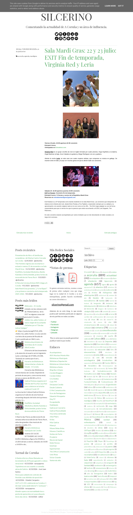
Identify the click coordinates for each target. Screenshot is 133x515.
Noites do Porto (56, 434)
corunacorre (88, 336)
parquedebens (88, 439)
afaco (114, 278)
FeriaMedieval (88, 368)
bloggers (101, 309)
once (114, 430)
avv (85, 298)
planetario (113, 439)
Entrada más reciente (25, 233)
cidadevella (88, 322)
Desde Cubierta (56, 387)
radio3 (86, 452)
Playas (100, 441)
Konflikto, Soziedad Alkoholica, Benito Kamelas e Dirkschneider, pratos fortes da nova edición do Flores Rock (31, 274)
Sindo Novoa (55, 443)
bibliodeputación (90, 306)
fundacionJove (109, 379)
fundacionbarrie (96, 379)
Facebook (55, 324)
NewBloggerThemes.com (83, 512)
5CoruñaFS (88, 272)
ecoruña (113, 347)
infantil (93, 390)
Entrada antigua (110, 233)
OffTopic (87, 430)
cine (109, 322)
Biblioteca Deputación (58, 361)
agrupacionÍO (88, 287)
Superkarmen (55, 449)
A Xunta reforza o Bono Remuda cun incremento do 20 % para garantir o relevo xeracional (31, 461)
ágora (104, 284)
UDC (88, 484)
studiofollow (111, 471)
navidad (107, 420)
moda (94, 411)
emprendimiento (109, 355)
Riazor (114, 455)
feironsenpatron (108, 366)
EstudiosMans (107, 360)
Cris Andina (54, 379)
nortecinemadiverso (90, 425)
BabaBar (96, 298)
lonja (85, 398)
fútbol (86, 385)
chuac (93, 319)
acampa (113, 272)
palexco (111, 436)
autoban (111, 295)
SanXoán (89, 468)
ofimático (98, 430)
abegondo (105, 272)
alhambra (99, 287)
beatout (86, 303)
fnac (112, 376)
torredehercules (91, 479)
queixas (100, 449)
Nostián (101, 425)
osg (92, 433)
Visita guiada (96, 487)
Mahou (99, 398)
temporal (113, 476)
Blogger (81, 510)
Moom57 (89, 414)
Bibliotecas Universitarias (60, 364)
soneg (92, 471)
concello (96, 330)
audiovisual (102, 295)
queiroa (93, 449)
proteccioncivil (100, 447)
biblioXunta (112, 306)
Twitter (54, 322)
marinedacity (111, 403)
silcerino (66, 16)
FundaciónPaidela (90, 382)
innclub (110, 390)
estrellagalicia (89, 360)
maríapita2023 (100, 403)
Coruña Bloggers (56, 373)
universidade (98, 484)
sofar (85, 471)
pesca (106, 439)
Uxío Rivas (54, 454)
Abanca (97, 272)
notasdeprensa (111, 425)
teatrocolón (88, 476)
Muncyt (53, 425)
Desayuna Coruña (56, 384)
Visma (105, 487)
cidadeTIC (110, 319)
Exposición (98, 363)
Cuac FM (53, 382)
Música (87, 419)
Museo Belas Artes (57, 428)
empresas (87, 358)
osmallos (101, 433)
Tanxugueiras (98, 474)
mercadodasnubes (105, 409)
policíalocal (98, 444)
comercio (111, 328)
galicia (92, 385)
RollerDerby (91, 457)
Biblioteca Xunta (56, 367)
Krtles (52, 419)
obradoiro (90, 428)
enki (97, 358)
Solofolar (53, 446)
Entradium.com (60, 147)
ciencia (100, 322)
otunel (108, 433)
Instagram (55, 327)
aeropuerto (106, 278)
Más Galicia (54, 422)
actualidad (111, 275)
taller (88, 474)
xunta (88, 490)
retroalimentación (103, 455)
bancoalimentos (89, 301)
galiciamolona (101, 385)
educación (101, 349)
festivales (87, 371)
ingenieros (101, 390)
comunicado (88, 330)
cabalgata (87, 311)
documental (112, 344)
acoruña (21, 56)
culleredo (87, 339)
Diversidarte (101, 344)
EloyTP (52, 399)
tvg (115, 482)
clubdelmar (103, 325)
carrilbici (86, 317)
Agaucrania (108, 281)
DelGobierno (91, 341)
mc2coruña (100, 406)
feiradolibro (92, 366)
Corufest (111, 333)
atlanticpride (89, 295)
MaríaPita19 (109, 401)
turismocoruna (106, 482)
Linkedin (54, 332)
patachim (99, 439)
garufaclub (112, 384)
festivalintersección (104, 371)
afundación (92, 281)
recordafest (88, 455)
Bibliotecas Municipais (58, 358)
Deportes (108, 341)
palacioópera (99, 436)
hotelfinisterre (109, 387)
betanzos (109, 303)
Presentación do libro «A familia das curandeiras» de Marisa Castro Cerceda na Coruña (30, 258)
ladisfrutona (88, 395)
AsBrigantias (107, 293)
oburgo (111, 428)
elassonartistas (90, 352)
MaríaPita (99, 401)
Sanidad (87, 465)
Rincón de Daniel (56, 440)
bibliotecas (103, 306)
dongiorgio (105, 347)
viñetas (86, 487)
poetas (86, 444)
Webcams (113, 487)
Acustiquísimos (55, 352)
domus (88, 347)
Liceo (112, 395)
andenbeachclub (89, 290)
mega (111, 406)
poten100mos (88, 447)
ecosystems (90, 350)
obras (100, 428)
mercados (87, 411)
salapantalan (88, 463)
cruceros (99, 336)
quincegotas (109, 449)
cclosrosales (110, 317)
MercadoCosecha (89, 409)
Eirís (112, 350)
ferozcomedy (101, 368)
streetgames (101, 471)
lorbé (92, 398)
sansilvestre (98, 465)
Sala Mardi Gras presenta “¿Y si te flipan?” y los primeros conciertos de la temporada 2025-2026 (31, 291)
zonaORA (103, 490)
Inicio (68, 233)
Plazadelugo (110, 441)
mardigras (33, 56)
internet (86, 393)
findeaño (89, 376)
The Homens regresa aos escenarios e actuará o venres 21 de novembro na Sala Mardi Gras (30, 266)
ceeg (85, 319)
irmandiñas (94, 393)
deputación (88, 344)
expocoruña (88, 363)
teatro (110, 474)
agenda (26, 56)
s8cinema (110, 457)
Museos (111, 417)
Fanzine (107, 363)
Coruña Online (55, 376)
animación (100, 290)
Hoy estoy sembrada (58, 414)
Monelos (101, 411)
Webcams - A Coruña (33, 306)
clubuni (112, 325)
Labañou (111, 393)
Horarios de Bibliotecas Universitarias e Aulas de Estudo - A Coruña (34, 364)
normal (108, 422)
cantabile (105, 311)
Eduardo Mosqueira (57, 396)
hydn (86, 390)
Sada (86, 460)
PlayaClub (90, 441)
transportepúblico (90, 482)
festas (110, 368)
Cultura (97, 338)
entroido (109, 358)
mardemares (110, 398)
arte (85, 293)
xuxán (96, 490)
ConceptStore (94, 333)
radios (93, 452)
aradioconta (110, 290)
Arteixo (94, 293)
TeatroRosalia (102, 476)
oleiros (106, 430)
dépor (100, 341)
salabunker (110, 460)
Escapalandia (55, 402)
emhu (97, 355)
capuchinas (89, 314)
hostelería (99, 387)
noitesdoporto (89, 422)
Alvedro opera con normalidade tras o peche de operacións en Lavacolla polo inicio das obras (30, 494)
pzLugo (86, 449)
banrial (112, 301)
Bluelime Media (54, 512)
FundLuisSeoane (107, 382)
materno (90, 406)
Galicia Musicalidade (58, 411)
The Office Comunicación (59, 451)
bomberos (110, 309)
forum (86, 379)
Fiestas (103, 374)
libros (106, 395)
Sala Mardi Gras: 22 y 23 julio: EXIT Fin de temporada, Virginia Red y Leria (80, 57)
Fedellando (54, 405)
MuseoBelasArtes (98, 417)
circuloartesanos (90, 325)
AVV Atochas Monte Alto (59, 355)
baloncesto (109, 298)
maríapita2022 (88, 403)
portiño (110, 444)
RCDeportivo (101, 452)
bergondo (97, 303)
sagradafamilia (98, 460)
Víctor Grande (55, 457)
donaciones (96, 347)
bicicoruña (90, 309)
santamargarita (111, 465)
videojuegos (110, 484)
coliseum (87, 328)
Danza (114, 339)
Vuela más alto (55, 460)
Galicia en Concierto (57, 408)
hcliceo (90, 387)
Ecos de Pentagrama (57, 393)
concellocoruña (109, 330)
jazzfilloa (104, 393)
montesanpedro (111, 411)
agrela (112, 284)
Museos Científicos (57, 431)
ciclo (101, 319)
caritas (97, 314)
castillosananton (98, 317)
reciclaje (111, 452)
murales (86, 417)
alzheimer (111, 287)
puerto (110, 446)
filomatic (113, 374)
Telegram (54, 330)
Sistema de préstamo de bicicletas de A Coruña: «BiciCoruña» (34, 344)
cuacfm (110, 336)
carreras (111, 314)
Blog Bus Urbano (56, 370)
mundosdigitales (109, 414)
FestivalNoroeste (90, 374)
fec (115, 363)
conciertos (103, 333)
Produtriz (53, 437)
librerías (98, 395)
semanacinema (101, 468)
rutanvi (101, 457)
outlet (114, 433)
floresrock (105, 376)
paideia (89, 436)
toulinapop (102, 479)
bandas (102, 301)
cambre (97, 311)
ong (87, 433)
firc (97, 376)
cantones (113, 311)
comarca (99, 327)
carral (104, 314)
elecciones (108, 352)
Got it (121, 6)
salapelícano (100, 463)
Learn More (110, 6)
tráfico (110, 479)
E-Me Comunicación (57, 390)
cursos (107, 339)
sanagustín (110, 463)
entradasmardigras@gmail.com (64, 197)
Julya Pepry (54, 416)
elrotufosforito (88, 355)
